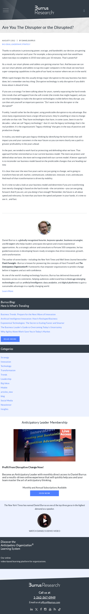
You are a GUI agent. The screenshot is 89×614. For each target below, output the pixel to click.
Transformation (8, 370)
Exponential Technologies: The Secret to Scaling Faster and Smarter (32, 323)
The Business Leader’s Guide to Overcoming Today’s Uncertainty (31, 327)
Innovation (6, 361)
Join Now (44, 493)
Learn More (7, 291)
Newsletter (6, 404)
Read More (10, 339)
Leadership (16, 44)
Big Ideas (6, 44)
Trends (4, 374)
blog (3, 396)
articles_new (7, 392)
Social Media (7, 400)
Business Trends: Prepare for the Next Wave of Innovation (28, 314)
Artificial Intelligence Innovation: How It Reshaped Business (29, 318)
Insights (4, 409)
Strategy (26, 44)
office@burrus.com (50, 602)
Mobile (4, 387)
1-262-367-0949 (45, 597)
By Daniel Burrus (27, 40)
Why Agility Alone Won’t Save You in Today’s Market (25, 331)
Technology (6, 366)
